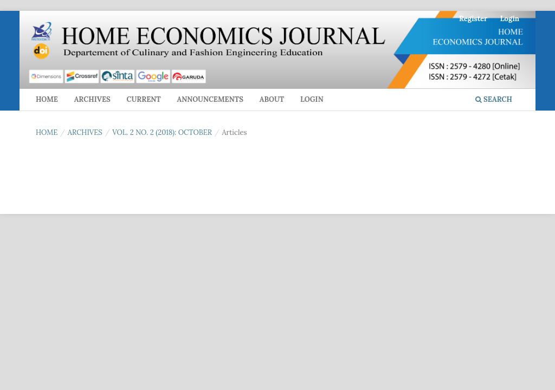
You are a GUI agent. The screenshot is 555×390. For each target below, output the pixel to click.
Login (312, 99)
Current (143, 99)
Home (47, 99)
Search (493, 99)
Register (473, 18)
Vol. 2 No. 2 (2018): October (162, 132)
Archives (92, 99)
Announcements (210, 99)
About (272, 99)
